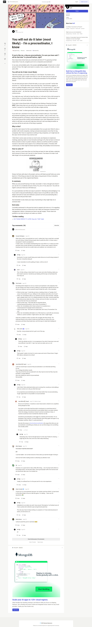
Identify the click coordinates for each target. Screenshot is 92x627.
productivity (36, 50)
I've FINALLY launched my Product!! (77, 27)
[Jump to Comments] (5, 49)
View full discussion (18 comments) (36, 539)
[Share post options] (5, 63)
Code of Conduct (32, 542)
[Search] (8, 2)
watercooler (29, 50)
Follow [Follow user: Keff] (77, 11)
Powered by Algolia (46, 1)
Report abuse (40, 542)
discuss (22, 50)
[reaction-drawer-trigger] (5, 44)
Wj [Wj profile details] (16, 465)
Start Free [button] (15, 609)
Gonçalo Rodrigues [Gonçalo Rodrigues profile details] (20, 236)
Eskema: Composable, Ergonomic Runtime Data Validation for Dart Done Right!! (77, 39)
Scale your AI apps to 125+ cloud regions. (30, 600)
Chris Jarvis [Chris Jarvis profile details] (20, 328)
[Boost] (5, 59)
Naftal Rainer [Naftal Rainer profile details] (19, 519)
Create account (84, 1)
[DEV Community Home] (4, 2)
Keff (16, 30)
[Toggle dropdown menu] (59, 236)
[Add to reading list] (5, 54)
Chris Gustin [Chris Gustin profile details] (18, 283)
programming (16, 50)
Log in (76, 1)
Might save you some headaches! (77, 32)
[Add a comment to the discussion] (37, 230)
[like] (17, 250)
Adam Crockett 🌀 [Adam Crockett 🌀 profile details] (20, 489)
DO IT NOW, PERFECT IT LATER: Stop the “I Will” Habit (29, 219)
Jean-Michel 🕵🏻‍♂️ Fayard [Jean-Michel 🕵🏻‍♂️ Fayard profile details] (21, 364)
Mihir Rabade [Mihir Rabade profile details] (19, 446)
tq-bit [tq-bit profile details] (18, 269)
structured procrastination (36, 423)
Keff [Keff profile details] (18, 254)
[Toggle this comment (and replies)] (13, 238)
